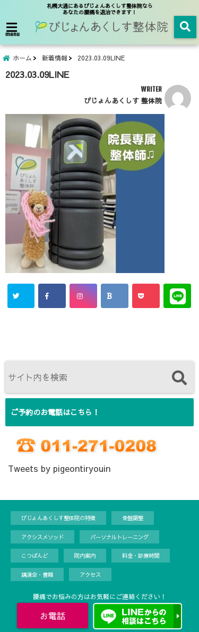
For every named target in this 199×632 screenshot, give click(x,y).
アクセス (90, 574)
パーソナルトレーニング (119, 537)
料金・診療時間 (140, 555)
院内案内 (85, 555)
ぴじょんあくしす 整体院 (123, 100)
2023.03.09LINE (101, 58)
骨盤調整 (132, 518)
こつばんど (34, 555)
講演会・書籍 (37, 574)
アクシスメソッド (42, 537)
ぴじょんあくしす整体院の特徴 (58, 518)
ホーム (22, 58)
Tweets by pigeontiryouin (59, 468)
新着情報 (54, 58)
